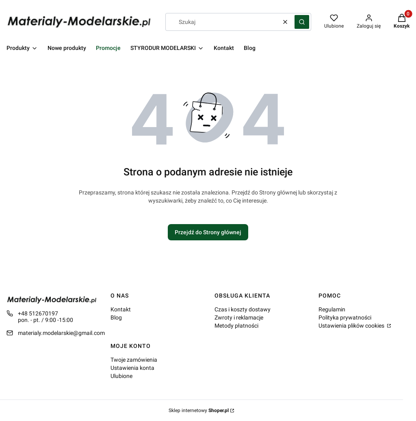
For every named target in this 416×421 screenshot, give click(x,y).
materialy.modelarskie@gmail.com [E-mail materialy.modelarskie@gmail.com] (61, 333)
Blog (116, 317)
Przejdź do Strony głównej (208, 232)
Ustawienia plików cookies (352, 325)
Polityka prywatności (344, 317)
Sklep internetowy (199, 410)
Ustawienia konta (132, 368)
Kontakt (120, 309)
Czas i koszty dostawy (242, 309)
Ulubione (121, 376)
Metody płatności (236, 325)
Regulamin (331, 309)
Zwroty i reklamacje (238, 317)
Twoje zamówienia (133, 359)
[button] (302, 22)
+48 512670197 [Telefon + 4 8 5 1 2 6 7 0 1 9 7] (38, 313)
